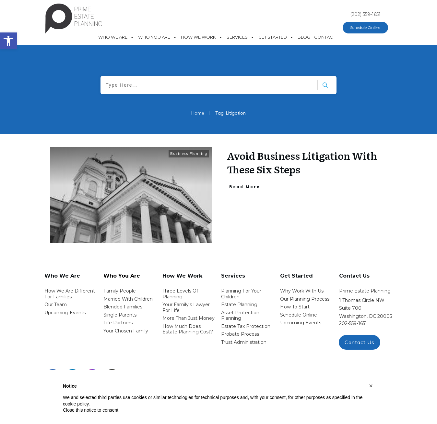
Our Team (55, 304)
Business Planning (188, 153)
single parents (119, 315)
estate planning (239, 304)
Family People (119, 291)
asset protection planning (240, 315)
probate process (240, 334)
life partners (118, 323)
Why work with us (302, 291)
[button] (371, 385)
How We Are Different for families (69, 294)
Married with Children (128, 299)
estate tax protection (245, 326)
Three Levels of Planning (180, 294)
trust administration (243, 342)
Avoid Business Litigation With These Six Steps (302, 162)
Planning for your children (241, 294)
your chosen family (125, 331)
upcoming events (300, 323)
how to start (295, 307)
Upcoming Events (65, 313)
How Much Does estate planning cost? (187, 329)
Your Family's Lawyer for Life (186, 307)
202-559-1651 (353, 323)
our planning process (304, 299)
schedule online (298, 315)
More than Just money (188, 318)
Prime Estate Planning (365, 291)
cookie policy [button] (76, 403)
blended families (122, 307)
